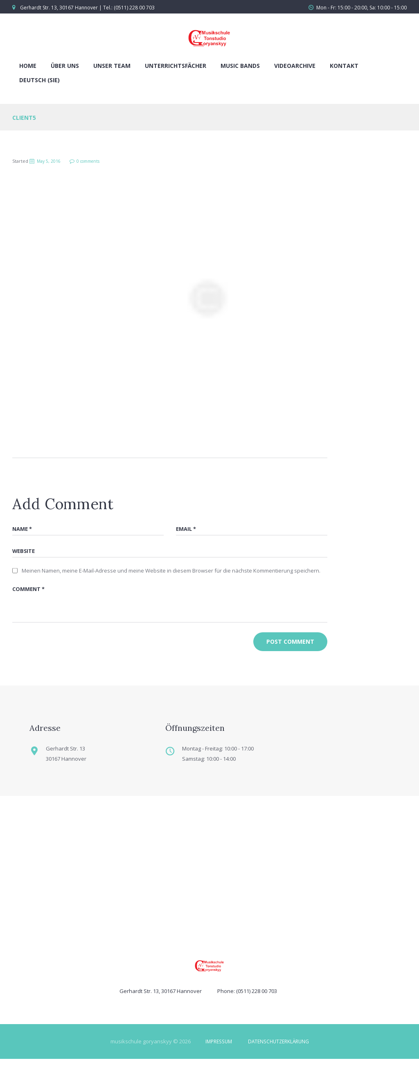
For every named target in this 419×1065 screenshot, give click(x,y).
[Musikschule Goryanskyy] (209, 873)
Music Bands (240, 66)
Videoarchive (294, 66)
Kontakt (344, 66)
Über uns (65, 66)
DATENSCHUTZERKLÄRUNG (280, 1047)
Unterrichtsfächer (175, 66)
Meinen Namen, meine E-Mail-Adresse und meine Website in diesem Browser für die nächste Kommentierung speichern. (171, 573)
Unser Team (112, 66)
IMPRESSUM (216, 1047)
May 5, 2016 (50, 161)
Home (27, 66)
